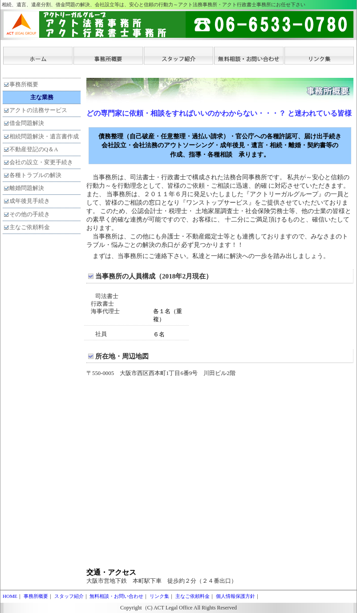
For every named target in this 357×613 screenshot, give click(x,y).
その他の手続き (29, 214)
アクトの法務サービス (38, 110)
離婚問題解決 (26, 188)
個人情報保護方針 (235, 596)
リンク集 (159, 596)
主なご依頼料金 (29, 227)
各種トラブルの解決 (35, 175)
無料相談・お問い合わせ (116, 596)
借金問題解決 (26, 123)
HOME (10, 596)
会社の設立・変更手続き (41, 162)
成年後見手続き (29, 201)
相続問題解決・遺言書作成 (44, 136)
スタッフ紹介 (69, 596)
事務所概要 (23, 84)
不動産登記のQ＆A (33, 149)
